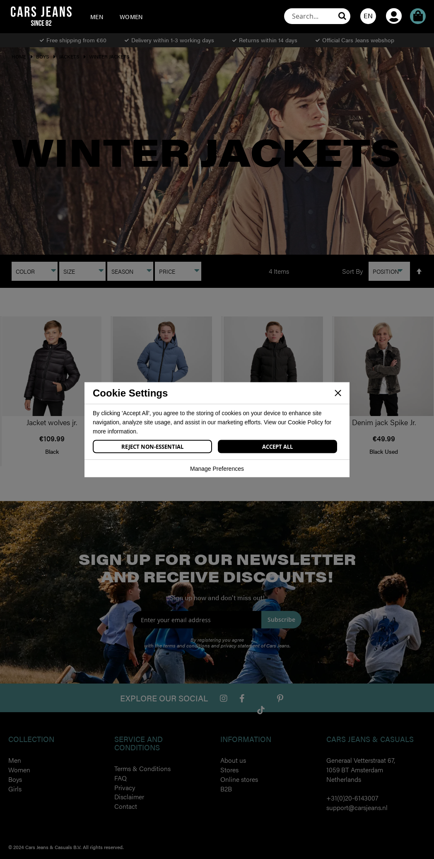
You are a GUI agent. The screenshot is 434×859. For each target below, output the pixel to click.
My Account (394, 4)
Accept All (277, 446)
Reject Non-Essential (152, 446)
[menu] (120, 16)
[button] (368, 16)
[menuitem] (96, 16)
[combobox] (317, 16)
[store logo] (41, 16)
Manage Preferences (217, 468)
